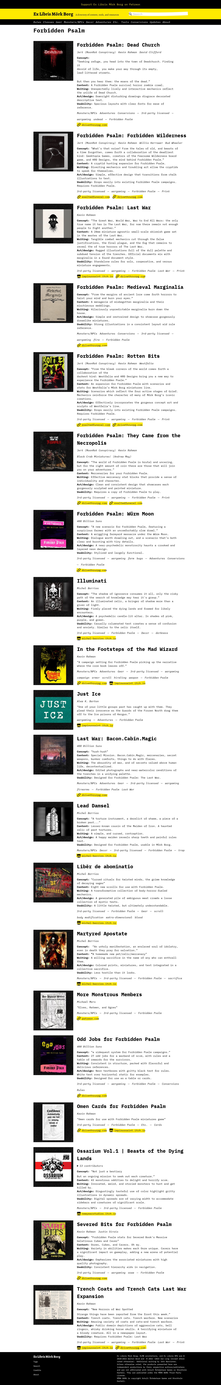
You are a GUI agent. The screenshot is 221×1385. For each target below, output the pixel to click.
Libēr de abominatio (105, 866)
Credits (37, 1370)
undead (98, 119)
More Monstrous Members (109, 994)
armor (96, 677)
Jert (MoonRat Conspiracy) (96, 52)
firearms (83, 789)
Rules (37, 22)
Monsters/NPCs (74, 22)
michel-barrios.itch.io (96, 638)
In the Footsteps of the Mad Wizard (127, 649)
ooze (131, 1272)
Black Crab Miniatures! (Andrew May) (104, 456)
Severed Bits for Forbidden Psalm (124, 1224)
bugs (140, 558)
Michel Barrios (88, 588)
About (166, 22)
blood (139, 917)
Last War (164, 270)
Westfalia (147, 363)
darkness (162, 632)
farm (131, 558)
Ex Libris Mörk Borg (53, 14)
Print (166, 191)
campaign (83, 677)
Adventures (103, 22)
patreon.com (88, 1018)
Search (36, 1366)
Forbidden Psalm (121, 119)
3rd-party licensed (155, 113)
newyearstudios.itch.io (96, 1213)
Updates (155, 22)
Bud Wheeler (173, 142)
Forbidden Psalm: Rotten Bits (118, 356)
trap (181, 850)
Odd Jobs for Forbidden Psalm (118, 1039)
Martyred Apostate (102, 933)
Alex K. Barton (88, 701)
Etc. (116, 22)
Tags (35, 1361)
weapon (133, 677)
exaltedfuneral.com (93, 197)
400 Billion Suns (89, 521)
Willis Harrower (151, 142)
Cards (158, 1124)
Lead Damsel (93, 805)
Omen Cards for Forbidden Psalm (121, 1106)
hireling (120, 677)
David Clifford (150, 52)
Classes (48, 22)
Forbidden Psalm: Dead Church (118, 44)
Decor (90, 22)
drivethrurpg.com (92, 125)
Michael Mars (86, 1001)
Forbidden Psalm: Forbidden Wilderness (131, 135)
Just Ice (89, 693)
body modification (90, 917)
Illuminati (92, 580)
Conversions (139, 22)
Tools (125, 22)
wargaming (84, 119)
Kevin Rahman (127, 52)
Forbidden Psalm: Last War (114, 207)
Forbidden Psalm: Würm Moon (115, 513)
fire (96, 339)
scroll (107, 677)
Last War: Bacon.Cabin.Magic (117, 738)
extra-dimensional (119, 917)
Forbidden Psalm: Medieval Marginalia (130, 287)
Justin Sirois (108, 1231)
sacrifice (175, 978)
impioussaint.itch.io (95, 276)
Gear (59, 22)
